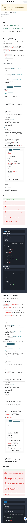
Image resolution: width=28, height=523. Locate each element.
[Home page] (2, 12)
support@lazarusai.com (13, 25)
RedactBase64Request (20, 308)
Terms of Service (16, 29)
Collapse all (20, 207)
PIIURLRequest (9, 87)
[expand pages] (6, 362)
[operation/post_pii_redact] (2, 260)
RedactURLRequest (10, 308)
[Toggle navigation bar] (2, 2)
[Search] (25, 2)
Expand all (14, 207)
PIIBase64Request (17, 87)
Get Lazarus (9, 29)
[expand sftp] (6, 137)
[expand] (6, 243)
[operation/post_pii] (2, 39)
